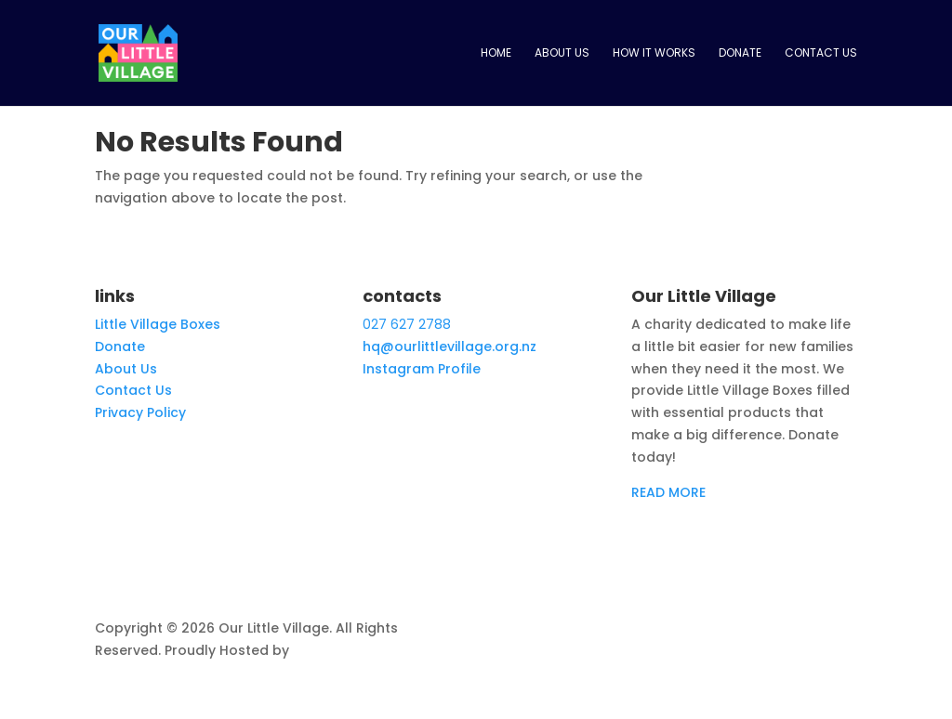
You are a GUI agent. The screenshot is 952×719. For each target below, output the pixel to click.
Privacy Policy (140, 412)
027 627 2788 (407, 324)
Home (496, 53)
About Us (562, 53)
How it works (654, 53)
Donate (740, 53)
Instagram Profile (422, 369)
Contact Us (821, 53)
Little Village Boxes (157, 324)
